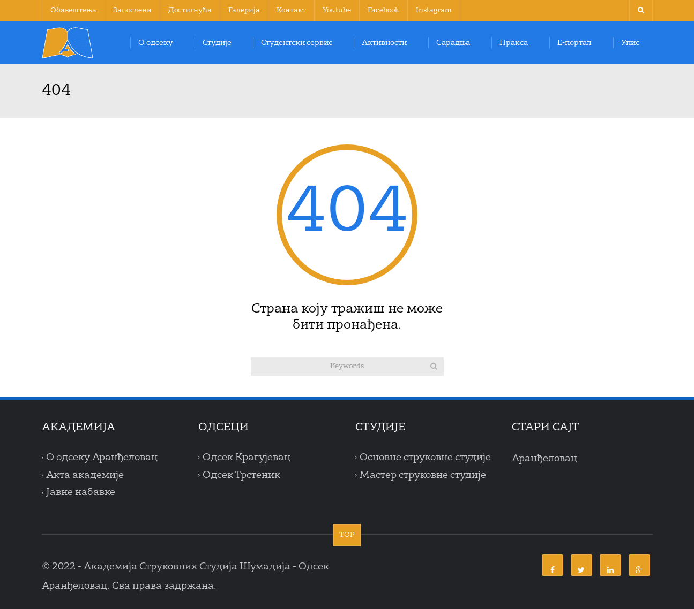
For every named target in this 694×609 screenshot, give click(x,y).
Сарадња (453, 43)
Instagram (434, 10)
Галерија (244, 10)
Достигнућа (190, 10)
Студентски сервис (296, 43)
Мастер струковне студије (423, 475)
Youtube (337, 10)
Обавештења (73, 10)
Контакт (291, 10)
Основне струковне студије (425, 457)
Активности (384, 43)
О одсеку (155, 43)
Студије (217, 43)
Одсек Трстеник (241, 475)
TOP (347, 534)
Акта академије (85, 475)
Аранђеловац (544, 458)
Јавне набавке (80, 493)
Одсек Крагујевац (246, 457)
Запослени (132, 10)
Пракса (513, 43)
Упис (630, 43)
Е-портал (574, 43)
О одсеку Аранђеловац (102, 457)
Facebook (383, 10)
